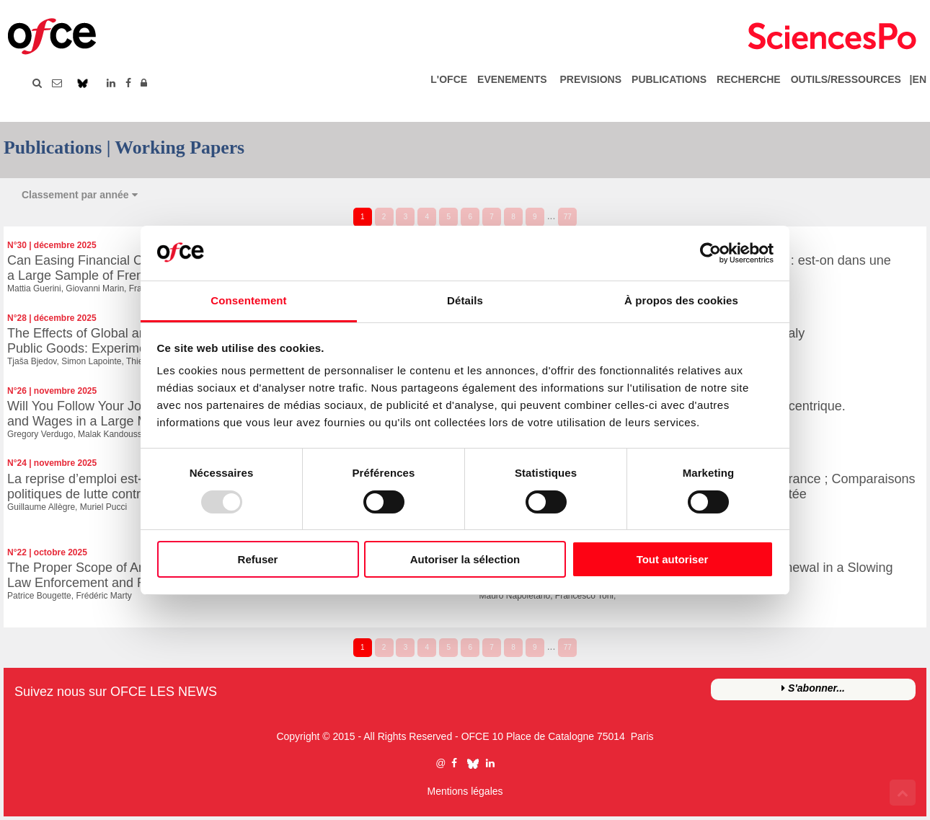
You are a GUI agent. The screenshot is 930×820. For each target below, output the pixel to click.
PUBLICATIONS (669, 79)
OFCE (475, 736)
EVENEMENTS (511, 79)
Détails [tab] (465, 300)
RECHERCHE (749, 79)
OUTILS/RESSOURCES (846, 79)
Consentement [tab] (248, 300)
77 (568, 217)
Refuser (258, 559)
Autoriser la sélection (465, 559)
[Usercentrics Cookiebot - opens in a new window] (710, 253)
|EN (915, 79)
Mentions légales (464, 791)
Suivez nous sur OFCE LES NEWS (115, 691)
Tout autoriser (673, 559)
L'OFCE (448, 79)
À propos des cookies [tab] (681, 300)
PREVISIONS (590, 79)
